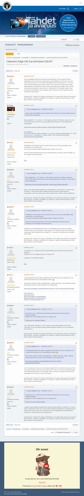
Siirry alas (9, 71)
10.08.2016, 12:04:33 (29, 274)
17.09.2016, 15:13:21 (29, 387)
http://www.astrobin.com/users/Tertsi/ (33, 136)
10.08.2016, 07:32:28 (29, 105)
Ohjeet (62, 492)
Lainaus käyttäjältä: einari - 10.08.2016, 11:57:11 (39, 309)
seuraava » (74, 66)
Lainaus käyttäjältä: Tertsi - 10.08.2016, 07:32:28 (39, 173)
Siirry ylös (9, 425)
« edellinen (66, 66)
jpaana (11, 76)
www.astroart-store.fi (29, 295)
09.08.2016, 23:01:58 (29, 76)
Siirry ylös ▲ (77, 492)
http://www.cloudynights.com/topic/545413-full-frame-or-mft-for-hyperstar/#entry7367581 (49, 288)
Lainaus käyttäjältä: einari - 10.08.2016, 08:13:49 (39, 210)
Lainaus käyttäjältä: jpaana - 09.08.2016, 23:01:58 (40, 109)
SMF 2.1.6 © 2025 (8, 492)
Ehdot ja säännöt (69, 492)
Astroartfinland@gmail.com (37, 299)
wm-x (11, 275)
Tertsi (11, 105)
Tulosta (75, 71)
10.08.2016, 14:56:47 (29, 342)
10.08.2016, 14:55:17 (29, 305)
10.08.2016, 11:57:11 (29, 247)
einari (11, 142)
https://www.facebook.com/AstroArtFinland (35, 298)
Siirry (52, 432)
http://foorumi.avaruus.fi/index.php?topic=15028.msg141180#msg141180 (45, 127)
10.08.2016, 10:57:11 (29, 169)
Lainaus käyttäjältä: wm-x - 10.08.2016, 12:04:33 (39, 346)
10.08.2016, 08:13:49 (29, 142)
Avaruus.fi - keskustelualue (19, 44)
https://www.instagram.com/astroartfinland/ (35, 296)
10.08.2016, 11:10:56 (29, 206)
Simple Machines (17, 492)
